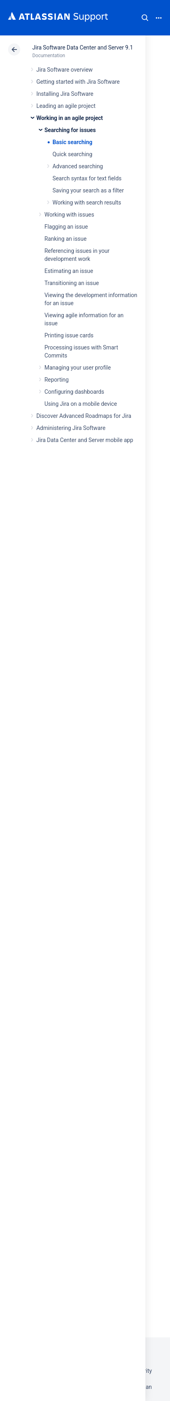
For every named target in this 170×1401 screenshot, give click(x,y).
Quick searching (72, 154)
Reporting (56, 379)
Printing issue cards (69, 335)
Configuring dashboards (74, 391)
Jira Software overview (64, 69)
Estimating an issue (68, 271)
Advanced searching (77, 166)
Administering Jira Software (70, 428)
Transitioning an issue (71, 283)
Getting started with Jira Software (78, 82)
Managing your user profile (77, 367)
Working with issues (69, 214)
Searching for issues (70, 130)
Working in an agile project (69, 118)
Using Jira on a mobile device (80, 404)
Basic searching (72, 142)
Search (145, 17)
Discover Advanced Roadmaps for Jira (83, 416)
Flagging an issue (66, 226)
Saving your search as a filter (88, 190)
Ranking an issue (65, 239)
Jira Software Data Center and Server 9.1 (82, 47)
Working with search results (86, 202)
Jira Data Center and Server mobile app (84, 440)
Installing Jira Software (64, 94)
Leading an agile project (65, 106)
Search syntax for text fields (87, 178)
